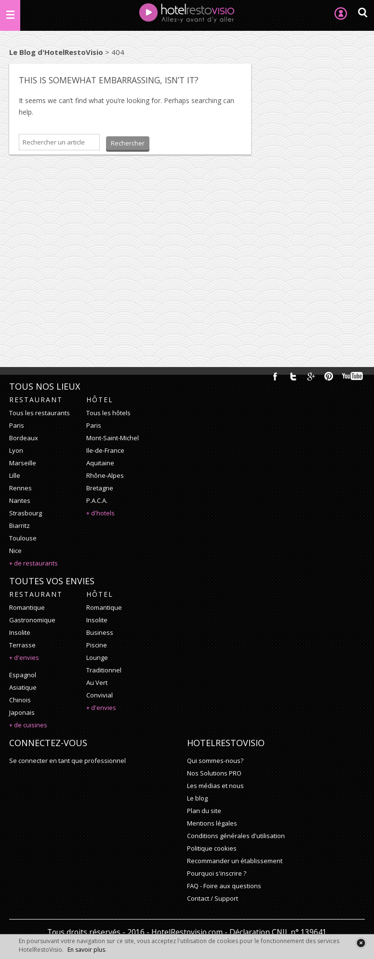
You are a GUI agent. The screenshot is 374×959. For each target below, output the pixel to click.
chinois (20, 700)
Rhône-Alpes (105, 475)
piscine (96, 645)
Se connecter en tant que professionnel (67, 760)
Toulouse (23, 538)
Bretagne (99, 488)
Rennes (20, 488)
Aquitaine (100, 463)
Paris (16, 425)
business (99, 632)
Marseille (22, 463)
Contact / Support (212, 898)
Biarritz (19, 525)
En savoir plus (86, 950)
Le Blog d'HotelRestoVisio (56, 52)
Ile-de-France (105, 450)
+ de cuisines (28, 725)
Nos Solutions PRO (214, 773)
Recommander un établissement (234, 860)
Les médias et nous (215, 785)
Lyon (16, 450)
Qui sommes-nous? (215, 760)
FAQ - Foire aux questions (224, 885)
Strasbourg (25, 513)
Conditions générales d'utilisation (236, 835)
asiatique (23, 687)
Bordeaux (23, 438)
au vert (96, 682)
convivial (99, 695)
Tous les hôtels (108, 412)
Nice (15, 550)
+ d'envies (24, 657)
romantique (27, 607)
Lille (14, 475)
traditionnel (103, 670)
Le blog (197, 798)
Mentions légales (212, 823)
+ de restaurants (33, 563)
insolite (19, 632)
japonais (22, 712)
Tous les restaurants (39, 412)
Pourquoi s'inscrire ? (216, 873)
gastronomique (32, 620)
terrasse (22, 645)
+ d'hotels (100, 513)
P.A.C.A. (96, 500)
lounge (97, 657)
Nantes (19, 500)
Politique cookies (212, 848)
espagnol (22, 674)
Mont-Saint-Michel (112, 438)
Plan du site (204, 810)
